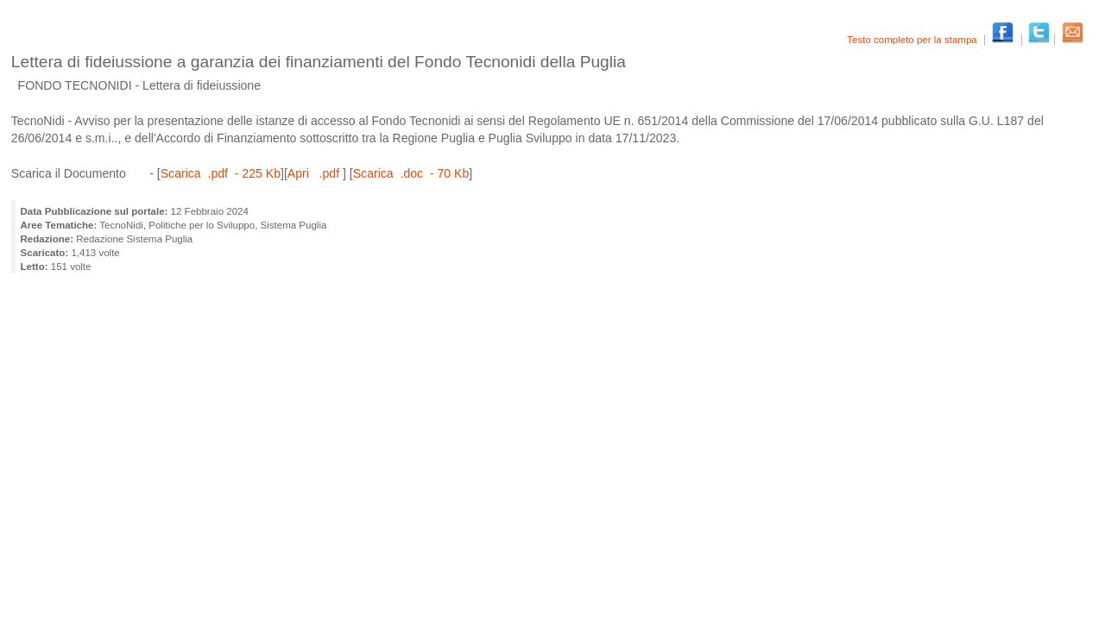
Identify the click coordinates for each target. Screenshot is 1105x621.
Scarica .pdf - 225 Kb (221, 173)
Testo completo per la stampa (913, 39)
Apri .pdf (315, 173)
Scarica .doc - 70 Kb (411, 173)
